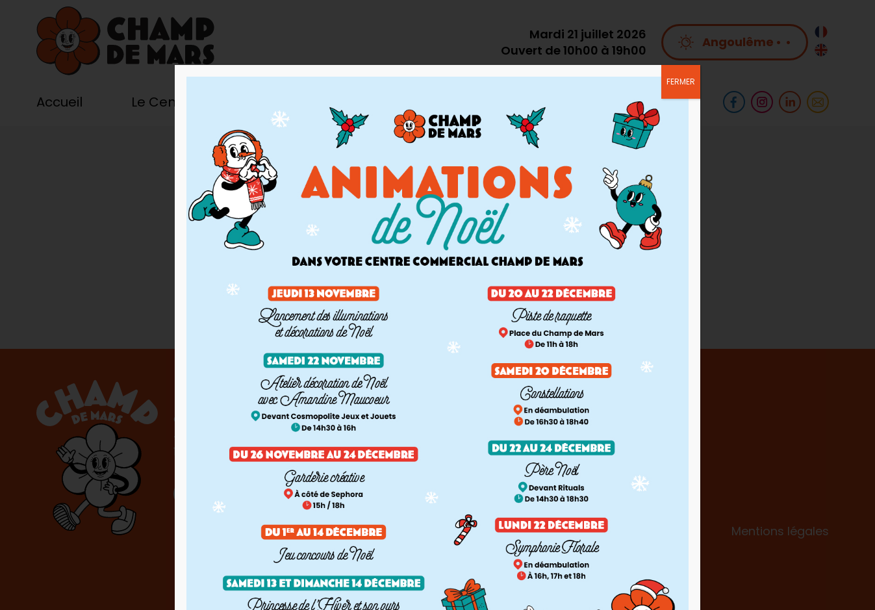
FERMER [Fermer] (680, 81)
